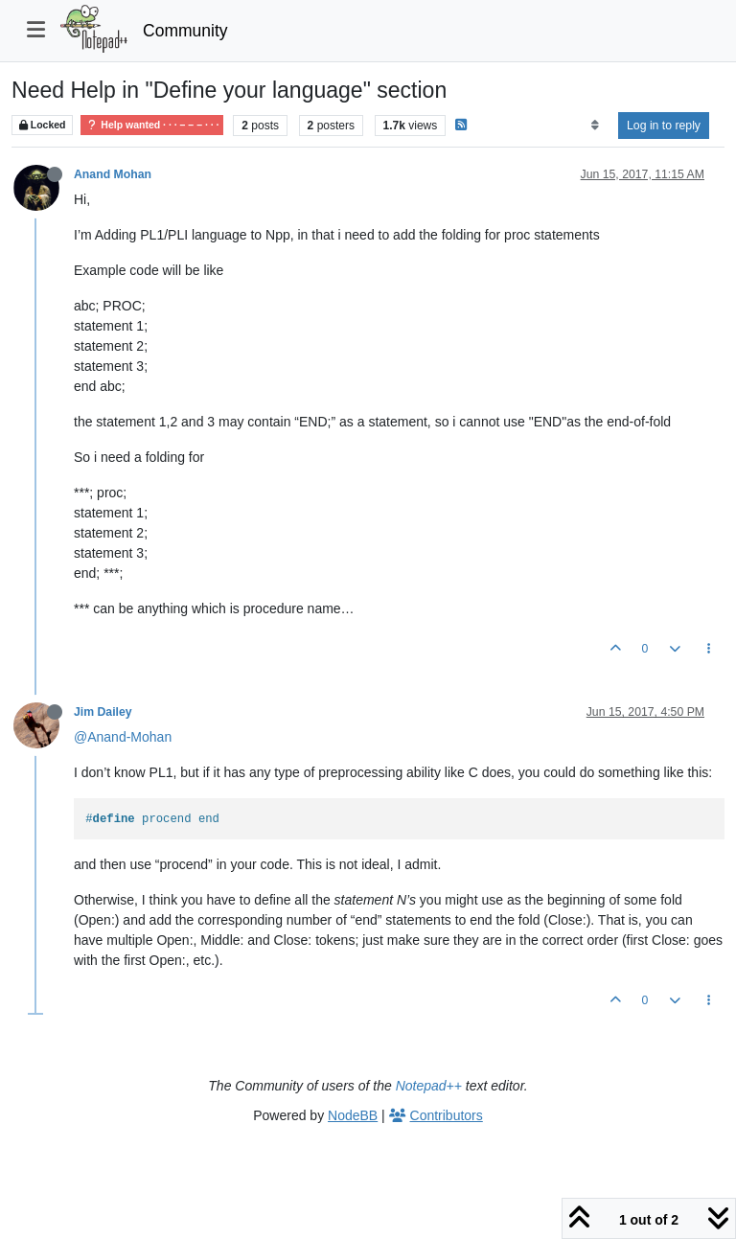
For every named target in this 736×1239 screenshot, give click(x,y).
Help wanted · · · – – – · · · (151, 125)
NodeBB (353, 1115)
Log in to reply (664, 125)
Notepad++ (429, 1085)
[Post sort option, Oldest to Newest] (594, 125)
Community (185, 30)
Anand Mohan (112, 174)
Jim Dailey (103, 712)
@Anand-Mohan (123, 737)
